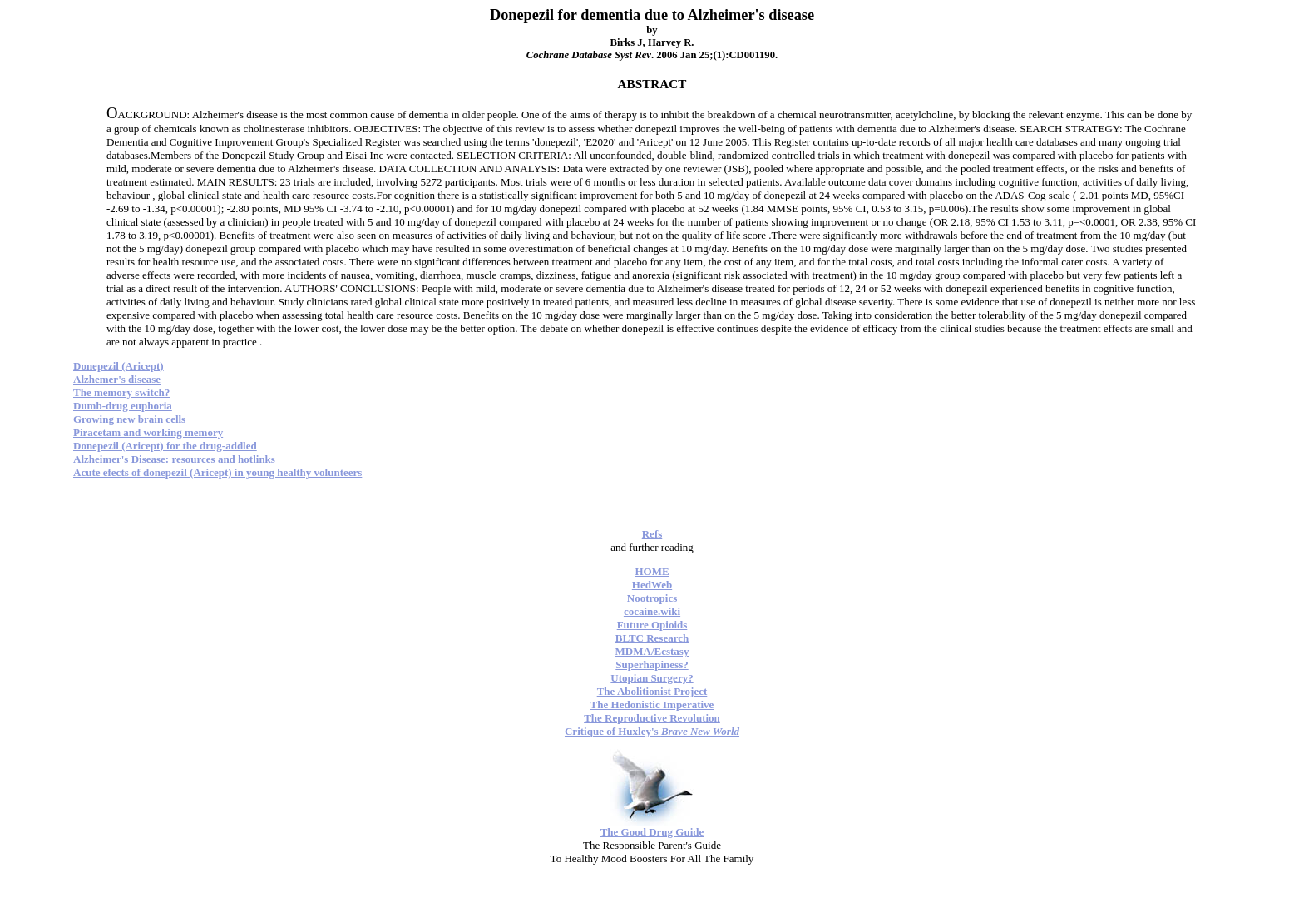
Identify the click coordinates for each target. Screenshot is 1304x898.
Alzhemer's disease (117, 379)
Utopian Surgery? (651, 678)
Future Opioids (652, 624)
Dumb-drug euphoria (122, 405)
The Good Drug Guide (652, 832)
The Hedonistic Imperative (652, 704)
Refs (652, 534)
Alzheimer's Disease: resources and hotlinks (174, 459)
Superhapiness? (651, 664)
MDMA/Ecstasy (652, 651)
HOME (652, 571)
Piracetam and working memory (148, 432)
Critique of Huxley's (652, 731)
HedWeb (652, 584)
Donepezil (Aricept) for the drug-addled (165, 445)
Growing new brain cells (129, 419)
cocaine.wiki (652, 611)
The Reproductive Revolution (652, 718)
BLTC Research (652, 638)
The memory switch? (121, 392)
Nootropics (652, 598)
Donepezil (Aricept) (118, 366)
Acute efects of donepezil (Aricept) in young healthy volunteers (217, 472)
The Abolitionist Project (652, 691)
